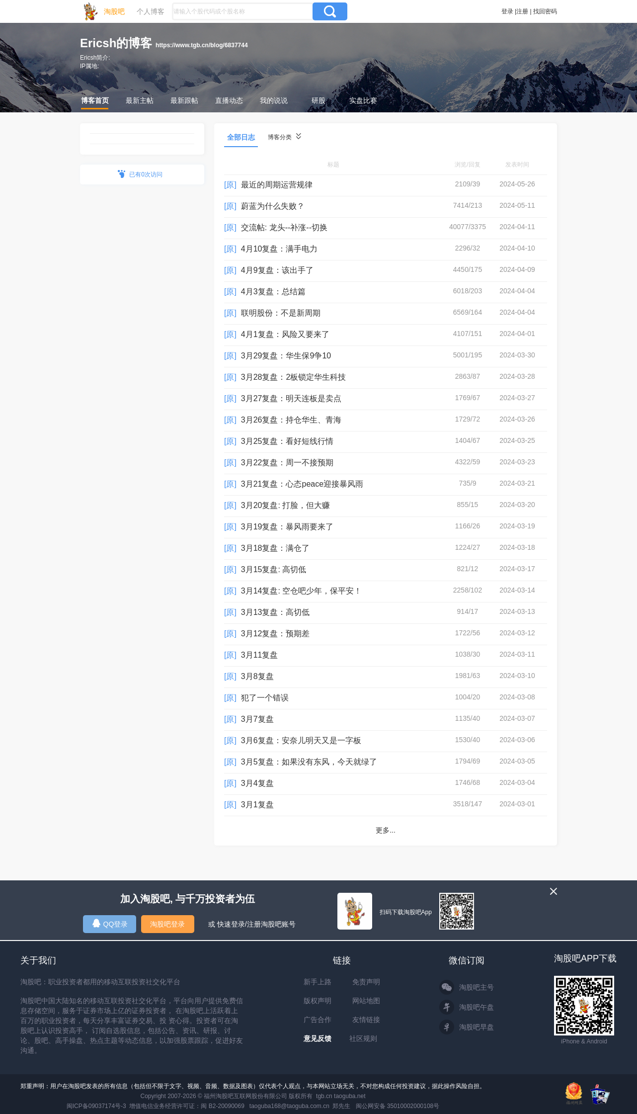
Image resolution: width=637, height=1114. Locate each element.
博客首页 (95, 100)
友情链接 (366, 1020)
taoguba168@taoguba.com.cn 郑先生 (300, 1106)
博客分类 (284, 137)
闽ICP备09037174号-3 (96, 1106)
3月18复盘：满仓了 (275, 548)
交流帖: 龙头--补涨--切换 (284, 227)
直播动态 (229, 100)
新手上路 (317, 982)
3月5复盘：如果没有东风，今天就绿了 (309, 762)
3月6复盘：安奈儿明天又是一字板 (301, 740)
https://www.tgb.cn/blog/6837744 (202, 45)
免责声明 (366, 982)
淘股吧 (114, 11)
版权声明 (317, 1001)
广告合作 (317, 1020)
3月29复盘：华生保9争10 (286, 355)
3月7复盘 (257, 719)
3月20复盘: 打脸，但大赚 (285, 505)
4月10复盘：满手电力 (279, 249)
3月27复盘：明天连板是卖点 (291, 398)
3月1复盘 (257, 804)
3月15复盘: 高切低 (274, 569)
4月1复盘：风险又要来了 (285, 334)
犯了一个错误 (265, 697)
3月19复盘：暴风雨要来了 (287, 526)
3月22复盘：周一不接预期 (287, 462)
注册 (522, 11)
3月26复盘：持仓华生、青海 (291, 420)
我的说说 (274, 100)
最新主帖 (140, 100)
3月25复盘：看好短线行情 (287, 441)
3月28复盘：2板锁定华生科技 (293, 377)
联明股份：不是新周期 (280, 313)
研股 (318, 100)
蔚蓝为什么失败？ (273, 206)
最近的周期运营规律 (277, 184)
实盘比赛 (363, 100)
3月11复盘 (259, 655)
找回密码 (545, 11)
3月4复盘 (257, 783)
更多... (386, 830)
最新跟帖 (184, 100)
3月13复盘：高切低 (275, 612)
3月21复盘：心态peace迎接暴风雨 (302, 484)
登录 (507, 11)
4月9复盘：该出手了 (277, 270)
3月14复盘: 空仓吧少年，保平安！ (301, 591)
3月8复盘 (257, 676)
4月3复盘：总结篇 (273, 291)
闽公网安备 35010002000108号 (398, 1106)
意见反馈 (317, 1038)
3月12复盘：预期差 (275, 633)
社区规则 (363, 1038)
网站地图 (366, 1001)
